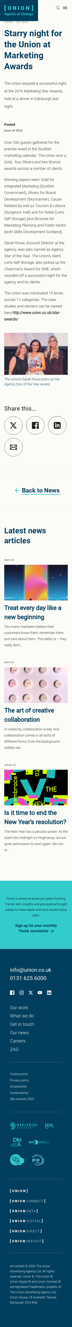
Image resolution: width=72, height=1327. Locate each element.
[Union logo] (18, 10)
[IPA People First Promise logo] (38, 1159)
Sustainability (19, 1093)
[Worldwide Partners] (23, 1126)
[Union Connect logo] (27, 1201)
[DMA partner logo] (15, 1142)
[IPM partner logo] (39, 1142)
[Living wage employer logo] (17, 1159)
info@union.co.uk (30, 970)
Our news (22, 22)
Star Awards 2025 (22, 1099)
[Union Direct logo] (25, 1231)
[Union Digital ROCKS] (26, 1221)
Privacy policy (19, 1080)
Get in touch (22, 1024)
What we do (22, 1016)
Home (8, 22)
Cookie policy (19, 1074)
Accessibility (18, 1086)
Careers (18, 1041)
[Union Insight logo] (26, 1241)
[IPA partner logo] (49, 1126)
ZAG (14, 1049)
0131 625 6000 (28, 978)
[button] (58, 8)
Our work (19, 1007)
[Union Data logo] (23, 1211)
